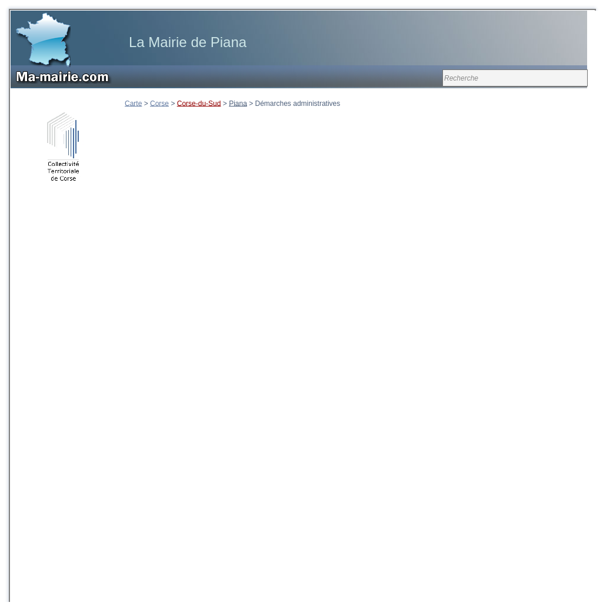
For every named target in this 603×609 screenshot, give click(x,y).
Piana (238, 103)
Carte (133, 103)
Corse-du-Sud (199, 103)
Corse (159, 103)
